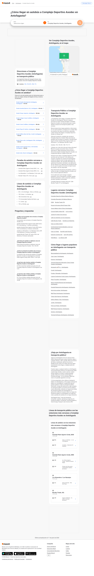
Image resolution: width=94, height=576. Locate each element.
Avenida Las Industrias (68, 220)
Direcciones (69, 555)
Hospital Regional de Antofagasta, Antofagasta (63, 287)
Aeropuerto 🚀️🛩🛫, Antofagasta (59, 267)
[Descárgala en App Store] (19, 553)
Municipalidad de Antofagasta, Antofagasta (62, 253)
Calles (67, 551)
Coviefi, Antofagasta (56, 270)
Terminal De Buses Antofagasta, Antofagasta (62, 315)
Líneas (67, 546)
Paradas (68, 553)
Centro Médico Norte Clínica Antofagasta (61, 208)
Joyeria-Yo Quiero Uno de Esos (59, 214)
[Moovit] (6, 3)
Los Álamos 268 (63, 237)
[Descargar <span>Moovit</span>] (86, 3)
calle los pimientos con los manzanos (60, 217)
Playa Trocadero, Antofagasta (58, 279)
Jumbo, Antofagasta (56, 302)
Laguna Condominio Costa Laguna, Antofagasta (63, 276)
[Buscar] (80, 22)
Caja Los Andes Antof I (57, 223)
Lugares (68, 548)
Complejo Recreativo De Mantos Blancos (61, 199)
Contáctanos (29, 559)
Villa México (54, 237)
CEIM (52, 202)
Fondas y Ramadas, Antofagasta (59, 273)
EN (48, 555)
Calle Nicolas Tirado (56, 220)
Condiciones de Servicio (7, 559)
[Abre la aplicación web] (30, 553)
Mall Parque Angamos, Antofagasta (60, 308)
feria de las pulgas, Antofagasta (59, 290)
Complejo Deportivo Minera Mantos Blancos (62, 196)
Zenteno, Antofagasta (56, 312)
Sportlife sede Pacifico (66, 231)
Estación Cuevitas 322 (56, 234)
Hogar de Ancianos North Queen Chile (60, 205)
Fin (48, 21)
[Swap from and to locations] (44, 22)
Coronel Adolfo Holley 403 (57, 211)
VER (41, 168)
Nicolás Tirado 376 (60, 202)
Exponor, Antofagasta (56, 259)
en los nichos (69, 211)
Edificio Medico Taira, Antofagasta (59, 299)
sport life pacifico (68, 234)
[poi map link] (64, 61)
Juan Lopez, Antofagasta (57, 256)
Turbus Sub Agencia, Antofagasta (59, 296)
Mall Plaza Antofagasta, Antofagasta (60, 293)
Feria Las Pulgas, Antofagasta (58, 305)
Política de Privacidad (19, 559)
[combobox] (28, 23)
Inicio (15, 21)
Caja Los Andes (55, 231)
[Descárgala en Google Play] (7, 553)
